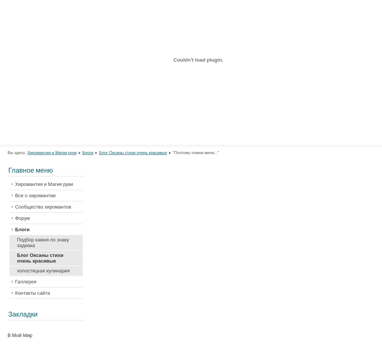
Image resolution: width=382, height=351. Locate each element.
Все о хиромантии (35, 195)
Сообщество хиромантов (43, 207)
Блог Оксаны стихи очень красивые (133, 152)
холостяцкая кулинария (43, 271)
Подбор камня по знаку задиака (43, 242)
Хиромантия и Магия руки (51, 152)
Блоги (88, 152)
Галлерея (26, 282)
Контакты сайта (32, 293)
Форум (22, 218)
